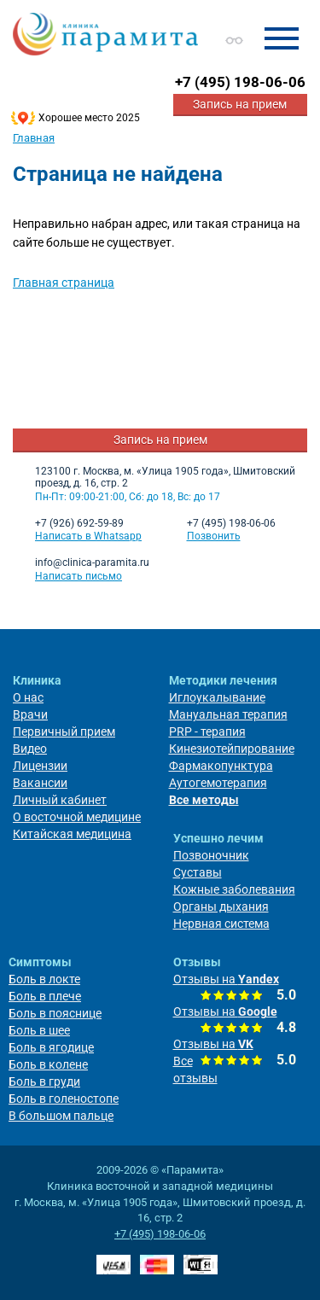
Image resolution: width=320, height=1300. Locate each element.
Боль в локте (44, 979)
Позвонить (214, 536)
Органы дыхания (221, 906)
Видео (30, 748)
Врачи (30, 714)
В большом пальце (61, 1115)
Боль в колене (48, 1064)
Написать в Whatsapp (88, 536)
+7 (240, 81)
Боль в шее (39, 1030)
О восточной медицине (77, 817)
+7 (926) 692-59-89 (79, 523)
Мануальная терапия (228, 714)
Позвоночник (211, 855)
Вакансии (40, 783)
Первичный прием (64, 731)
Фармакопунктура (221, 765)
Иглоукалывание (217, 697)
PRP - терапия (207, 731)
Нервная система (221, 923)
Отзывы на (226, 979)
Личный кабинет (60, 800)
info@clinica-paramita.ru (92, 562)
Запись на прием (240, 104)
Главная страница (63, 282)
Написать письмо (78, 576)
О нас (28, 697)
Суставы (197, 872)
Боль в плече (45, 996)
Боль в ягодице (51, 1047)
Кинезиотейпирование (231, 748)
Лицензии (40, 765)
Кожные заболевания (234, 889)
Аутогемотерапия (218, 783)
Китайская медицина (72, 834)
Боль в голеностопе (64, 1098)
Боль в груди (44, 1081)
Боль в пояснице (55, 1013)
